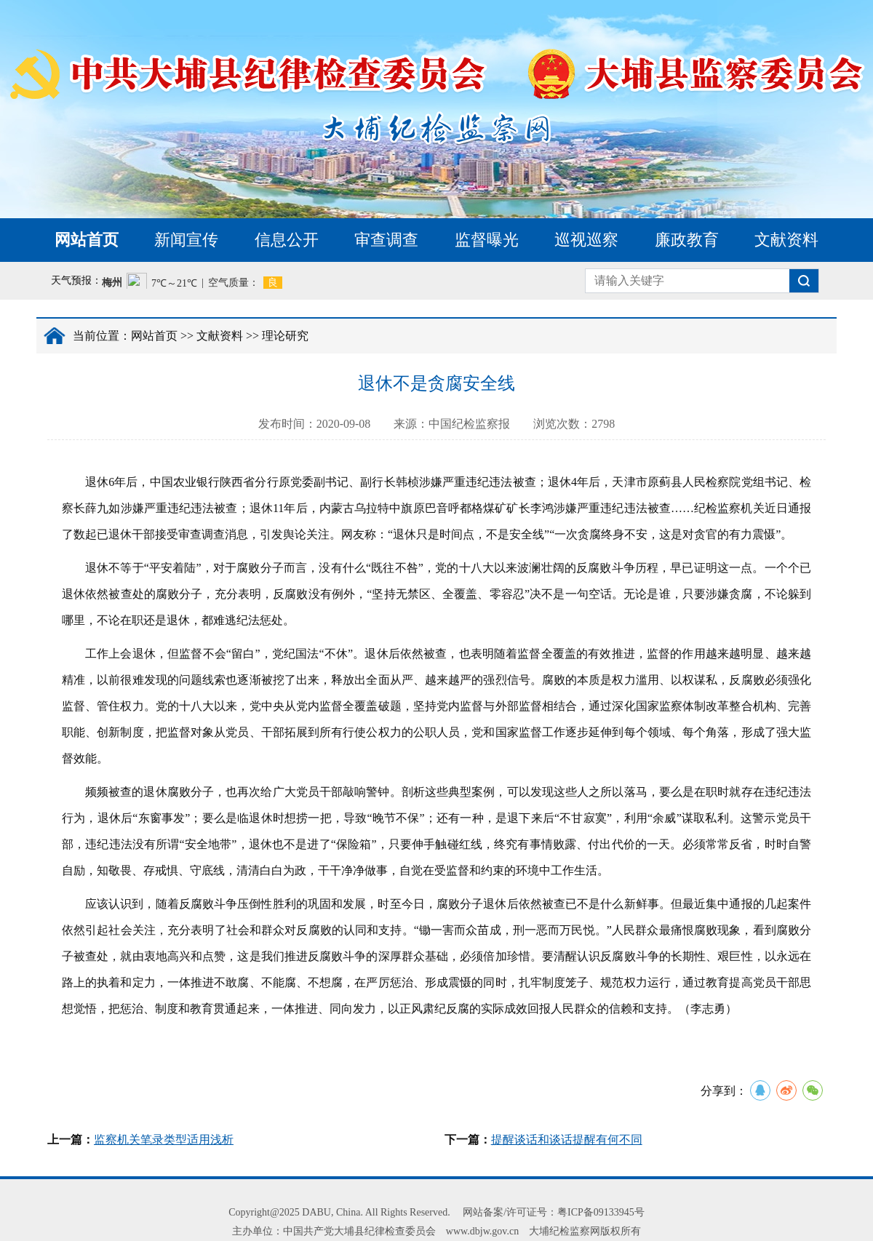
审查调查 (386, 240)
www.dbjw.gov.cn (482, 1231)
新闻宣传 (186, 240)
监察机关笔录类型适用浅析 (164, 1139)
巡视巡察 (586, 240)
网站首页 (87, 240)
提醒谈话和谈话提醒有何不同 (566, 1139)
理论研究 (285, 336)
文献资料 (786, 240)
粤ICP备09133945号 (601, 1212)
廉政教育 (687, 240)
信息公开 (287, 240)
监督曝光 (487, 240)
